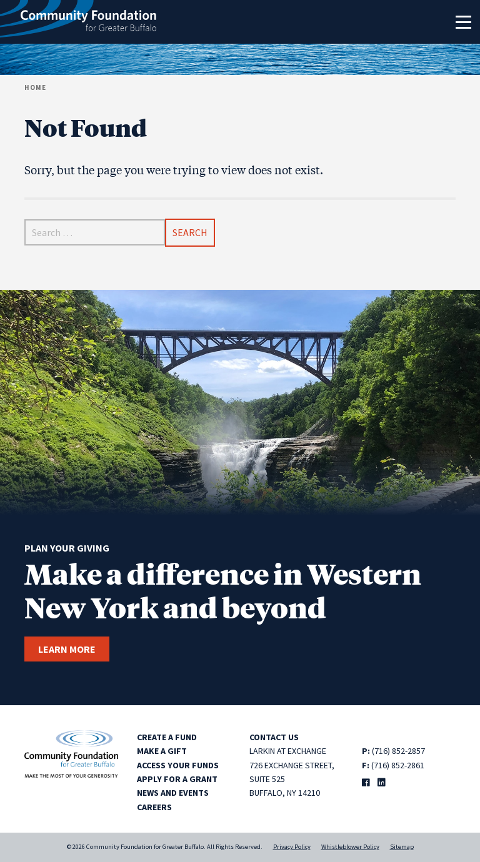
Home (35, 87)
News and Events (173, 792)
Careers (154, 807)
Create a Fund (167, 737)
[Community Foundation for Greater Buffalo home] (78, 22)
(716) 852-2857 (398, 750)
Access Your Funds (178, 765)
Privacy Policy (292, 847)
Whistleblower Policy (350, 847)
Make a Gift (162, 750)
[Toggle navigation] (463, 22)
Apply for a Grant (177, 779)
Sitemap (402, 847)
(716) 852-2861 (397, 765)
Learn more (67, 649)
